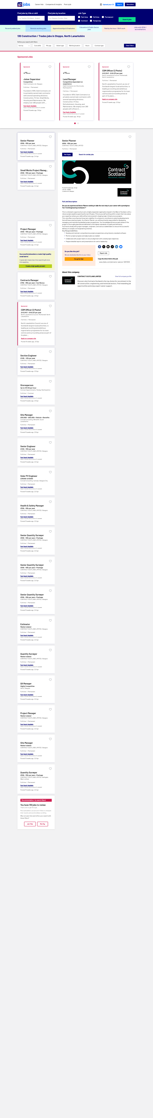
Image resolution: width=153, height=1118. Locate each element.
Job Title (30, 824)
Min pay (48, 45)
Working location (74, 45)
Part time (83, 17)
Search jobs (127, 19)
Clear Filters (130, 45)
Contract (83, 21)
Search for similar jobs (86, 154)
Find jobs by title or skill (27, 13)
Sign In (119, 4)
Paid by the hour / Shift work (114, 28)
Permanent (107, 17)
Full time (94, 17)
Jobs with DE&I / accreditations (140, 28)
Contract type (99, 45)
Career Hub (39, 4)
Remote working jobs (38, 28)
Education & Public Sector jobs (89, 28)
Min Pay (42, 824)
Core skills (37, 45)
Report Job (103, 253)
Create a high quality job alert (34, 266)
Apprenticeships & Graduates (64, 28)
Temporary (95, 21)
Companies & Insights (54, 4)
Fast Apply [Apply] (67, 154)
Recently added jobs (12, 28)
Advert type (60, 45)
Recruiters (130, 4)
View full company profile (123, 276)
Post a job (67, 4)
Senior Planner (69, 140)
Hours (87, 45)
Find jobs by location (56, 13)
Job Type (82, 13)
